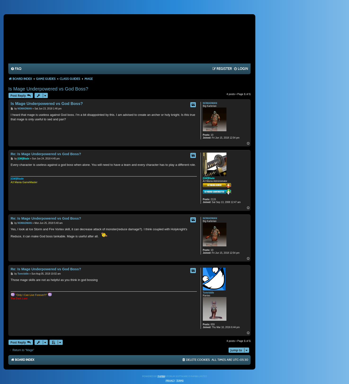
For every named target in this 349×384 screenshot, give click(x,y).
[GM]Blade (209, 178)
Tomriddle (208, 292)
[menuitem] (16, 69)
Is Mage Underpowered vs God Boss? (48, 88)
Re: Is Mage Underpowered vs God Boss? (46, 154)
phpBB (161, 376)
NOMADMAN (210, 103)
